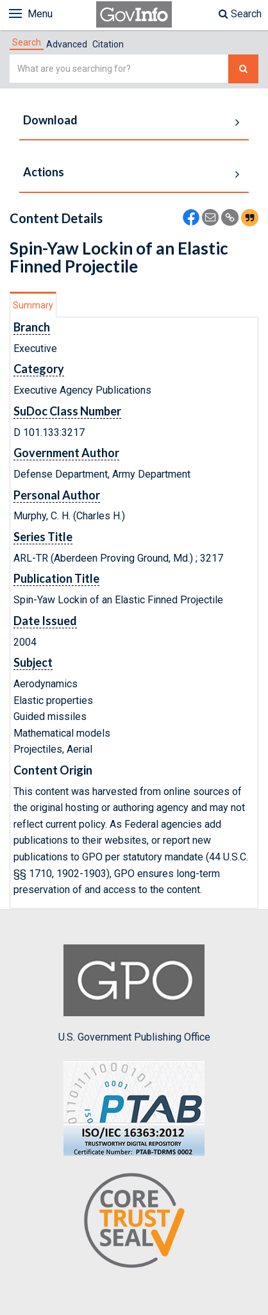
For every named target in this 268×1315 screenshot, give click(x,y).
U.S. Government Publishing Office (134, 993)
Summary (33, 305)
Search (240, 14)
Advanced (66, 44)
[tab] (27, 42)
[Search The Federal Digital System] (243, 68)
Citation (108, 44)
